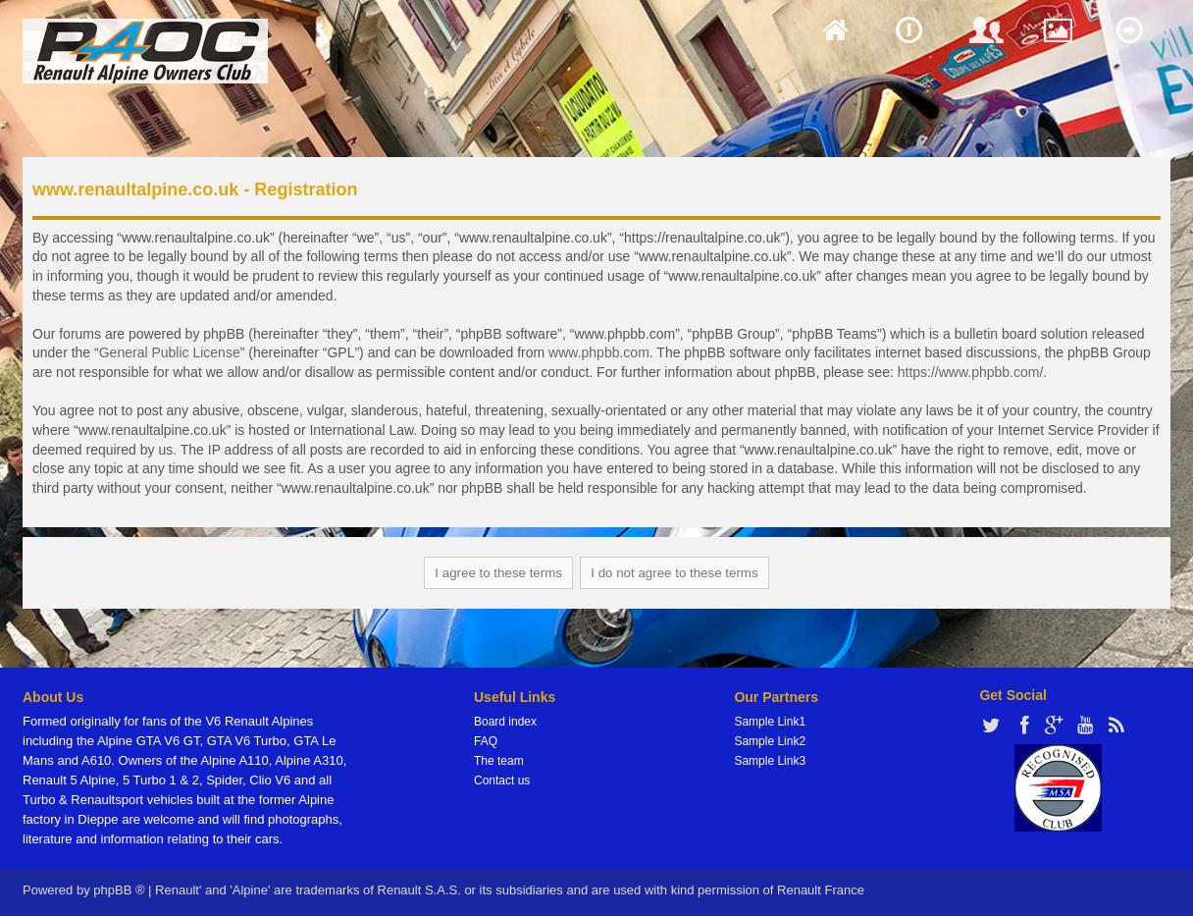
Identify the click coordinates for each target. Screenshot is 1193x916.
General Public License (169, 352)
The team (499, 761)
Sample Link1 (769, 721)
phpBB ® (118, 890)
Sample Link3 (769, 761)
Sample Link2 (769, 741)
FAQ (485, 741)
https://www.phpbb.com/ (971, 372)
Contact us (502, 780)
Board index (505, 721)
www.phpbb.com (598, 352)
